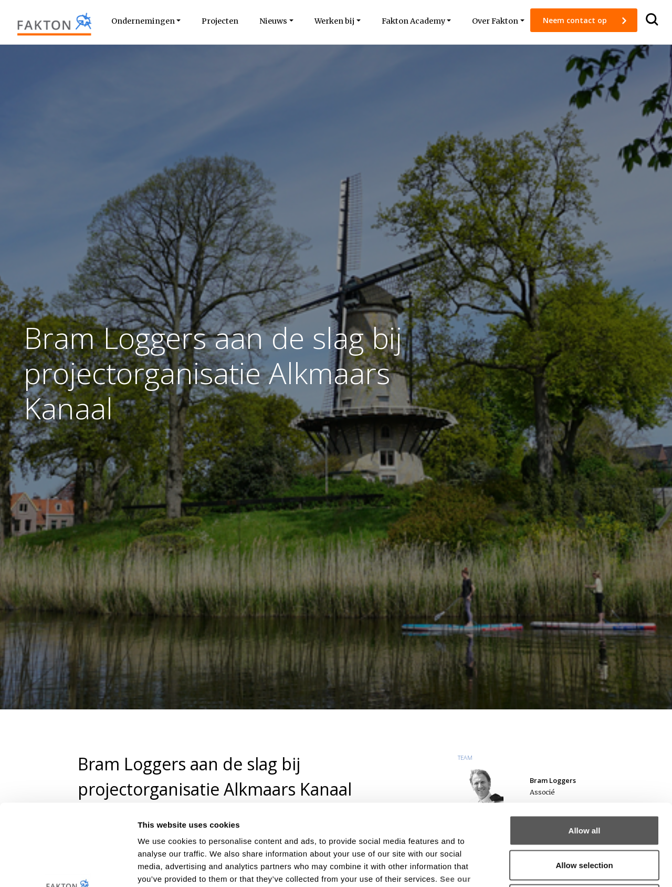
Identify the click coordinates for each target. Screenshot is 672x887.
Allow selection (584, 783)
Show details (551, 866)
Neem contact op (576, 20)
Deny (584, 817)
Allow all (585, 749)
